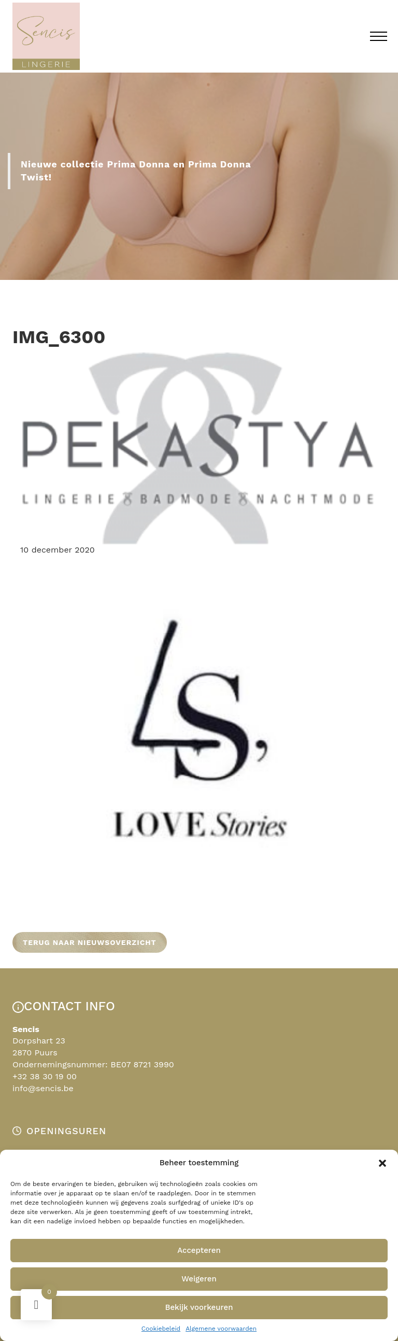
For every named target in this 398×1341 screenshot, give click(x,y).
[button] (382, 1163)
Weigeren (199, 1278)
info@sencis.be (43, 1088)
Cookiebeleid (160, 1328)
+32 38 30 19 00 (44, 1076)
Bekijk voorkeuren (199, 1307)
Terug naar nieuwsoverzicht (90, 942)
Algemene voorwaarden (221, 1328)
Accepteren (199, 1250)
